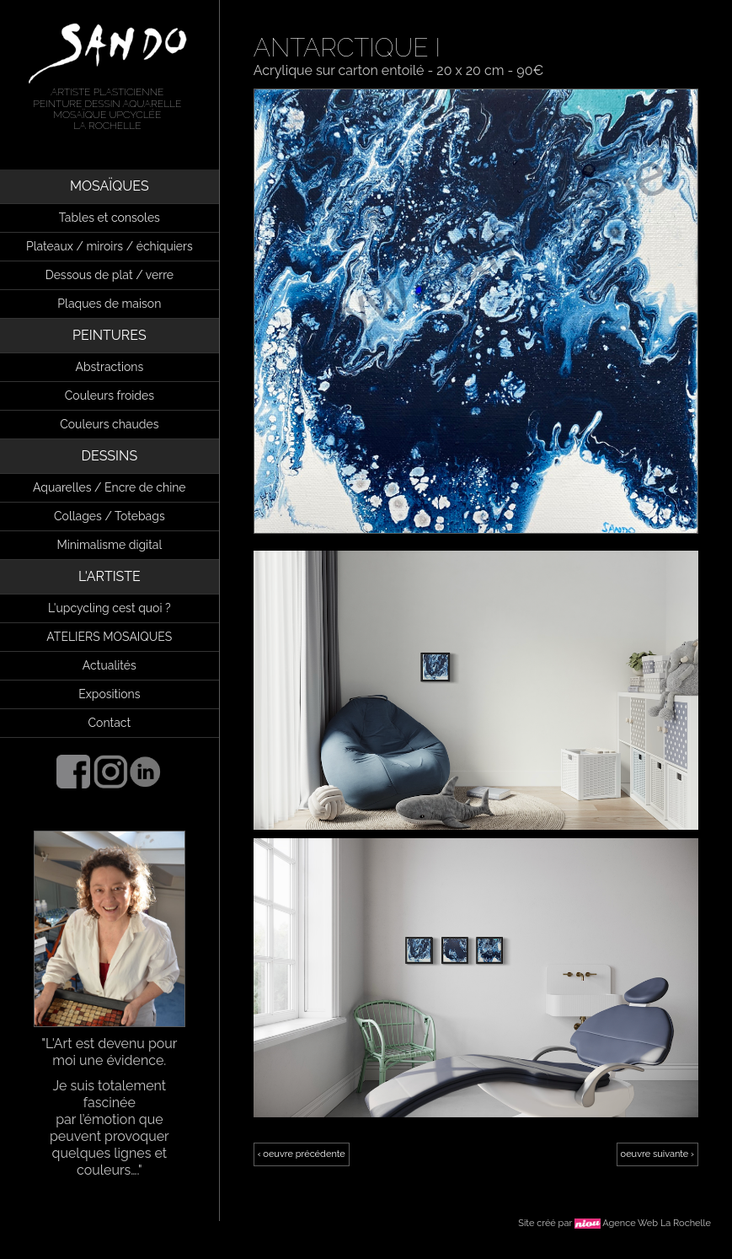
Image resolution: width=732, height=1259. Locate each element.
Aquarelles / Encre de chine (109, 487)
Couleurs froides (109, 395)
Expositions (109, 694)
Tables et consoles (109, 217)
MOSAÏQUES (109, 186)
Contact (109, 722)
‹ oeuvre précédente (301, 1154)
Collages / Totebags (109, 516)
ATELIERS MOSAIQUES (109, 636)
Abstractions (109, 367)
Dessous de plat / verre (109, 275)
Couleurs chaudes (109, 424)
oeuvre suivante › (657, 1154)
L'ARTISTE (109, 576)
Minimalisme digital (109, 544)
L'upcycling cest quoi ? (109, 608)
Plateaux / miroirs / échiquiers (109, 246)
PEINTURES (109, 335)
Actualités (109, 665)
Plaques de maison (109, 303)
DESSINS (110, 456)
